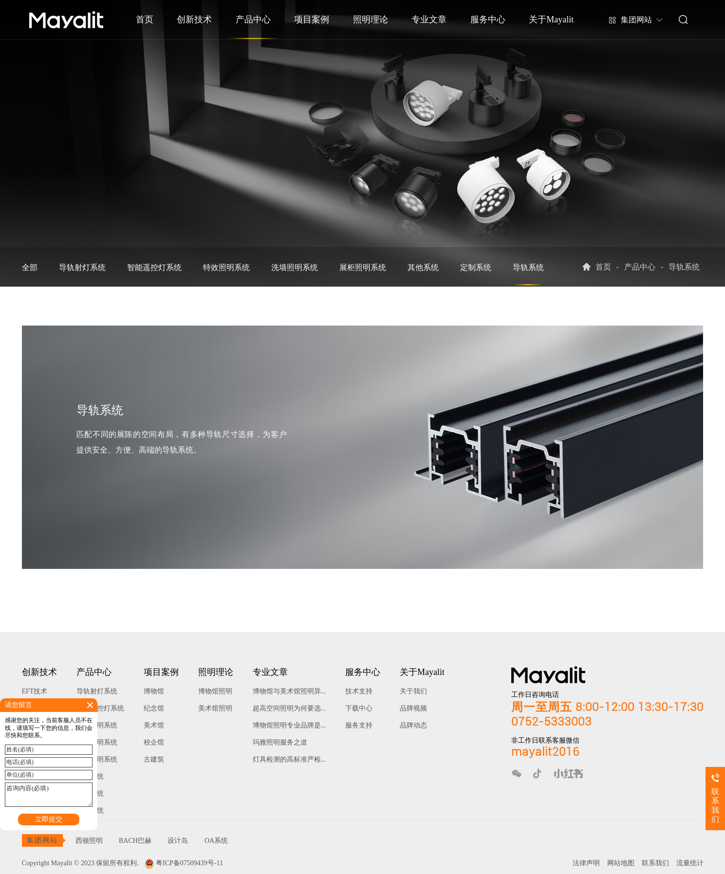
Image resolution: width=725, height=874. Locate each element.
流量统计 (690, 863)
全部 (29, 267)
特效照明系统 (226, 267)
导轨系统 (528, 267)
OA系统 (216, 840)
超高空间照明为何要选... (289, 708)
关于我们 (413, 691)
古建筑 (154, 759)
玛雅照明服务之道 (280, 742)
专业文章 (428, 19)
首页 (144, 19)
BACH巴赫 (135, 840)
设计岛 (177, 840)
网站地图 (620, 863)
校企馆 (154, 742)
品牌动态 (413, 725)
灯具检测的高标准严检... (289, 759)
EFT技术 (35, 691)
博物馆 (154, 691)
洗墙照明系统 (294, 267)
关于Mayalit (551, 19)
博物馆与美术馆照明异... (289, 691)
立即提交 (48, 819)
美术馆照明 (215, 708)
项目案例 (311, 19)
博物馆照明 (215, 691)
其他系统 (423, 267)
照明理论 (370, 19)
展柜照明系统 (362, 267)
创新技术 (194, 19)
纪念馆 (154, 708)
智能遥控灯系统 (154, 267)
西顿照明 (89, 840)
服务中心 (487, 19)
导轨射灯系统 (82, 267)
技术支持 (358, 691)
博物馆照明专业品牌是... (289, 725)
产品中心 (253, 19)
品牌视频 (413, 708)
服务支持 (358, 725)
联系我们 (655, 863)
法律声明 (586, 863)
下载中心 (358, 708)
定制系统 (475, 267)
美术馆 (154, 725)
